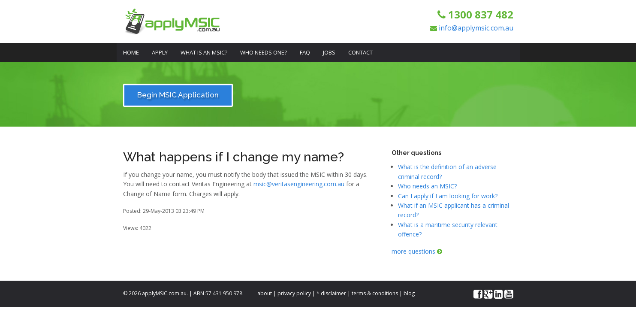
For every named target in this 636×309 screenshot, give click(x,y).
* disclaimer (331, 293)
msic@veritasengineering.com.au (298, 184)
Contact (360, 52)
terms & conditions (375, 293)
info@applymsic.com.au (476, 28)
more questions (417, 251)
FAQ (305, 52)
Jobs (329, 52)
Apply (160, 52)
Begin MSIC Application (178, 95)
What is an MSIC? (204, 52)
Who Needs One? (263, 52)
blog (409, 293)
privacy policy (294, 293)
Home (131, 52)
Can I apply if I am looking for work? (447, 196)
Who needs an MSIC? (427, 186)
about (264, 293)
